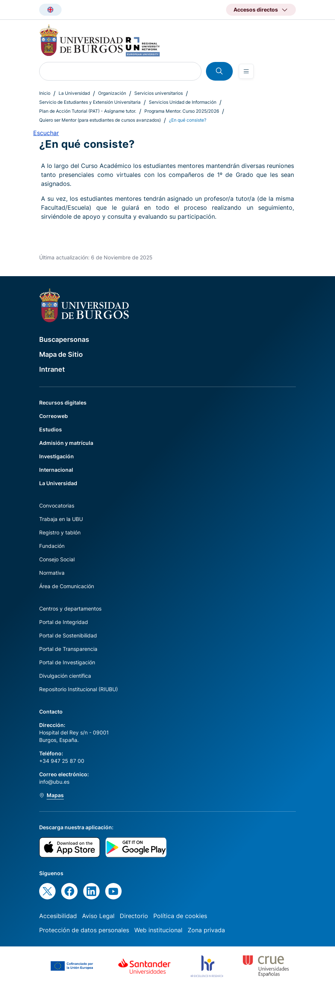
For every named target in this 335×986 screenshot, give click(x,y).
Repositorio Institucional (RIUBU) (78, 689)
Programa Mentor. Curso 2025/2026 (181, 111)
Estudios (50, 429)
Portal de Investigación (67, 662)
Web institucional (158, 930)
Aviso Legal (98, 916)
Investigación (56, 456)
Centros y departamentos (70, 608)
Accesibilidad (58, 916)
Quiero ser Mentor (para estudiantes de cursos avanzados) (100, 120)
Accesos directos (256, 9)
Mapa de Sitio (61, 354)
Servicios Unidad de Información (182, 102)
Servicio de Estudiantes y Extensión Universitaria (90, 102)
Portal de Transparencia (68, 649)
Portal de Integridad (63, 622)
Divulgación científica (65, 676)
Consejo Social (57, 559)
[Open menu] (246, 71)
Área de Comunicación (66, 586)
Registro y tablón (60, 532)
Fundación (52, 546)
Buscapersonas (64, 339)
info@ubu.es (54, 781)
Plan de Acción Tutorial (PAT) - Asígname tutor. (87, 111)
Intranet (52, 369)
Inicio (44, 93)
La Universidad (74, 93)
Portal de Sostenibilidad (68, 635)
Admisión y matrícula (66, 443)
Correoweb (53, 416)
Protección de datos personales (84, 930)
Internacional (56, 470)
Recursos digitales (63, 402)
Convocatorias (56, 505)
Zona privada (206, 930)
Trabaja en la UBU (61, 519)
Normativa (52, 573)
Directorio (134, 916)
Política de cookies (180, 916)
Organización (112, 93)
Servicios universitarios (158, 93)
